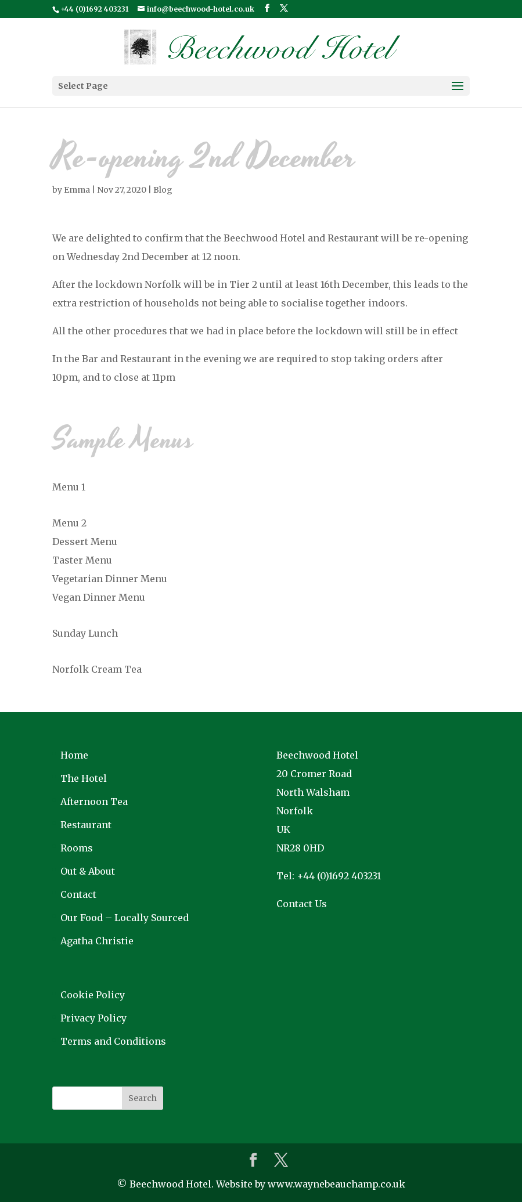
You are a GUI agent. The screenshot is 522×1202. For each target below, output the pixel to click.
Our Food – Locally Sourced (124, 917)
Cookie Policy (92, 995)
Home (74, 755)
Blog (162, 190)
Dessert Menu (84, 541)
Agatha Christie (97, 941)
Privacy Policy (93, 1018)
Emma (77, 190)
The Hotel (83, 778)
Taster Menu (82, 560)
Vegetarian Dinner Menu (109, 578)
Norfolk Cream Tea (97, 669)
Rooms (76, 848)
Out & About (87, 871)
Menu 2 (69, 523)
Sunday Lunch (85, 633)
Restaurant (85, 825)
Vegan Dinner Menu (98, 597)
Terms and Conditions (113, 1041)
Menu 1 (68, 487)
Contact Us (301, 903)
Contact (78, 894)
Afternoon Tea (94, 801)
